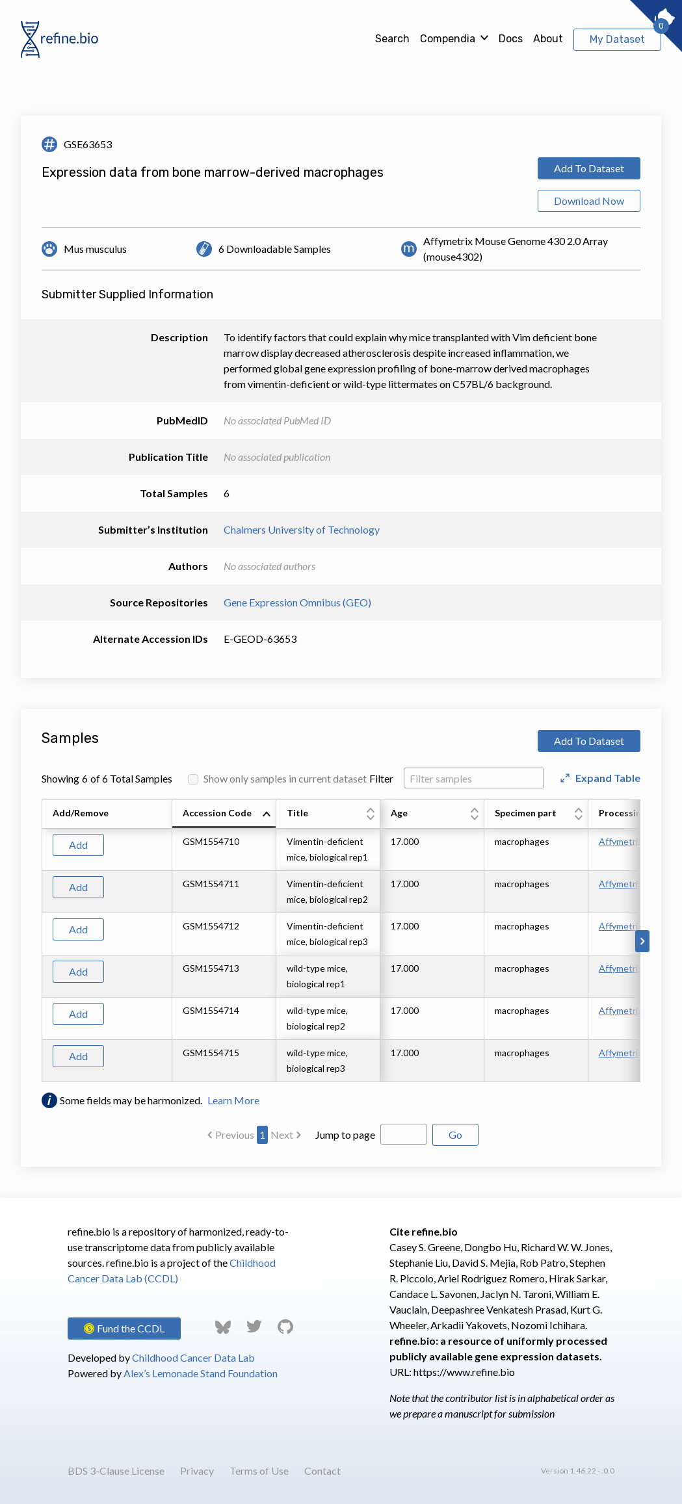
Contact (322, 1470)
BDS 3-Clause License (116, 1470)
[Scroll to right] (642, 941)
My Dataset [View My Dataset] (617, 39)
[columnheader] (224, 814)
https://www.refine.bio (464, 1372)
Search (392, 38)
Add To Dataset (589, 168)
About (548, 38)
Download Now (589, 200)
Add (78, 844)
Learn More (233, 1100)
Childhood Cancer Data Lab (193, 1357)
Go (455, 1134)
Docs (511, 38)
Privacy (197, 1470)
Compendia (447, 38)
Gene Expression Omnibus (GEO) (297, 602)
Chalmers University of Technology (302, 529)
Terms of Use (259, 1470)
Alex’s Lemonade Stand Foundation (201, 1373)
